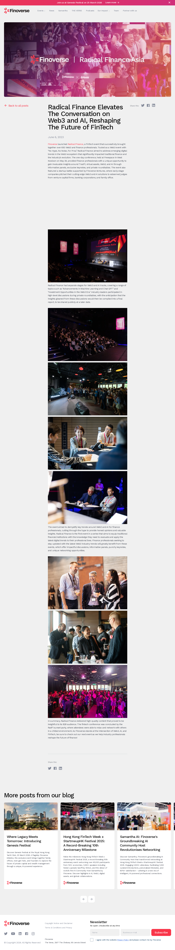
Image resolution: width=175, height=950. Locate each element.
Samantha (63, 10)
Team (116, 10)
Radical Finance (75, 144)
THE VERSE (77, 10)
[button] (40, 10)
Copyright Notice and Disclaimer (58, 923)
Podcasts (90, 10)
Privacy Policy (123, 940)
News (51, 10)
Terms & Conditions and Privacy (58, 927)
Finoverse (52, 144)
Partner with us (130, 10)
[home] (16, 11)
